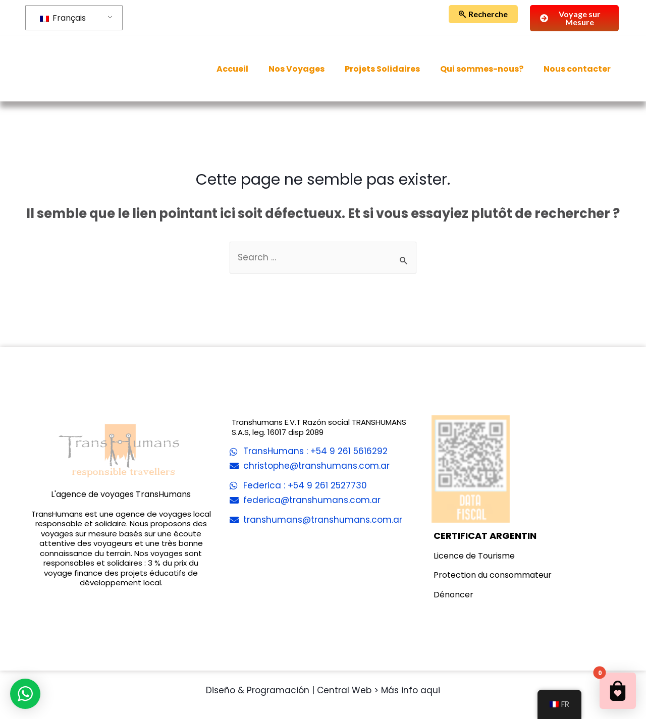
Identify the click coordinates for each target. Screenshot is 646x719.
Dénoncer (453, 594)
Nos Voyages (296, 69)
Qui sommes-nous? (481, 69)
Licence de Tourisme (474, 556)
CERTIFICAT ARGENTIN (485, 535)
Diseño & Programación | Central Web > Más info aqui (323, 690)
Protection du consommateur (493, 575)
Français (63, 18)
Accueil (232, 69)
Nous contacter (577, 69)
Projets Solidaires (382, 69)
